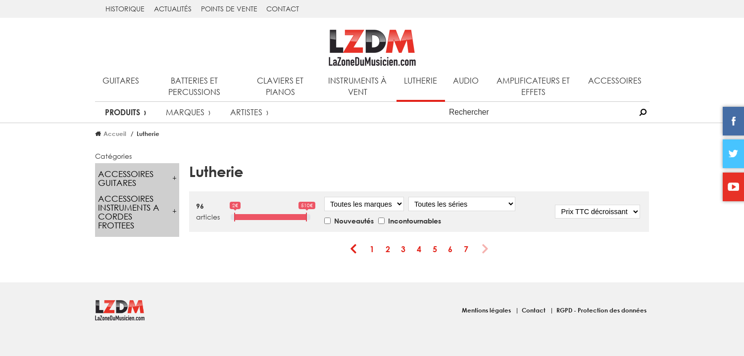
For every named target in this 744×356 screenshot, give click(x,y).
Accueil (114, 133)
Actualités (173, 8)
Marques (185, 112)
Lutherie (420, 80)
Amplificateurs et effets (533, 86)
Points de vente (229, 8)
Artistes (246, 112)
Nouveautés (354, 221)
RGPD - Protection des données (601, 310)
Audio (466, 80)
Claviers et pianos (280, 86)
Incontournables (414, 221)
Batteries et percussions (194, 86)
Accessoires (615, 80)
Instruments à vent (357, 86)
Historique (125, 8)
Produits (122, 112)
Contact (282, 8)
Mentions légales (487, 310)
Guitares (120, 80)
